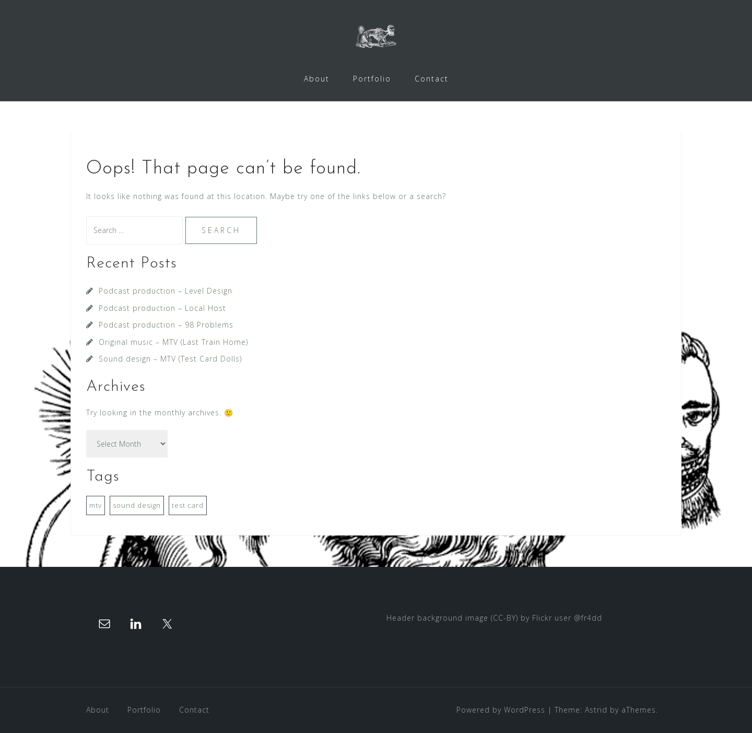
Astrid (596, 710)
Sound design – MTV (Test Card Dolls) (170, 359)
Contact (432, 79)
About (317, 79)
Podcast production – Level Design (165, 291)
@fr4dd (588, 618)
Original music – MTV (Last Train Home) (173, 342)
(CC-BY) (504, 618)
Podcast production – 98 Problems (166, 325)
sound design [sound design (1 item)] (137, 505)
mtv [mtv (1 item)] (95, 505)
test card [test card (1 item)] (188, 505)
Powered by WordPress (500, 710)
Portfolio (372, 79)
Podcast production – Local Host (162, 308)
